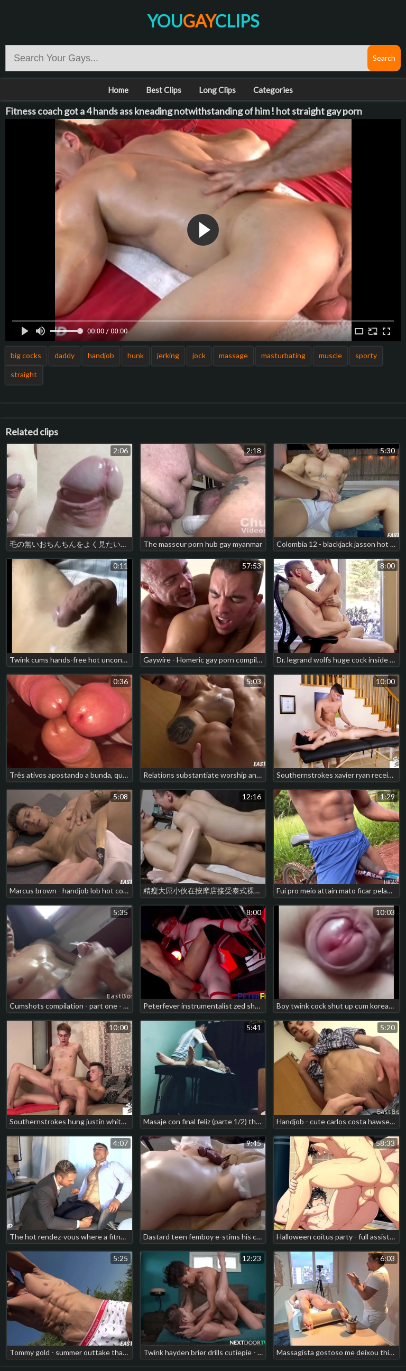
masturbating (283, 355)
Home (118, 90)
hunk (135, 355)
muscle (330, 355)
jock (199, 355)
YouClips (203, 21)
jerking (168, 355)
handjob (101, 355)
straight (24, 374)
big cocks (26, 355)
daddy (64, 355)
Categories (273, 90)
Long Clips (217, 90)
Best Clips (163, 90)
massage (233, 355)
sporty (366, 355)
